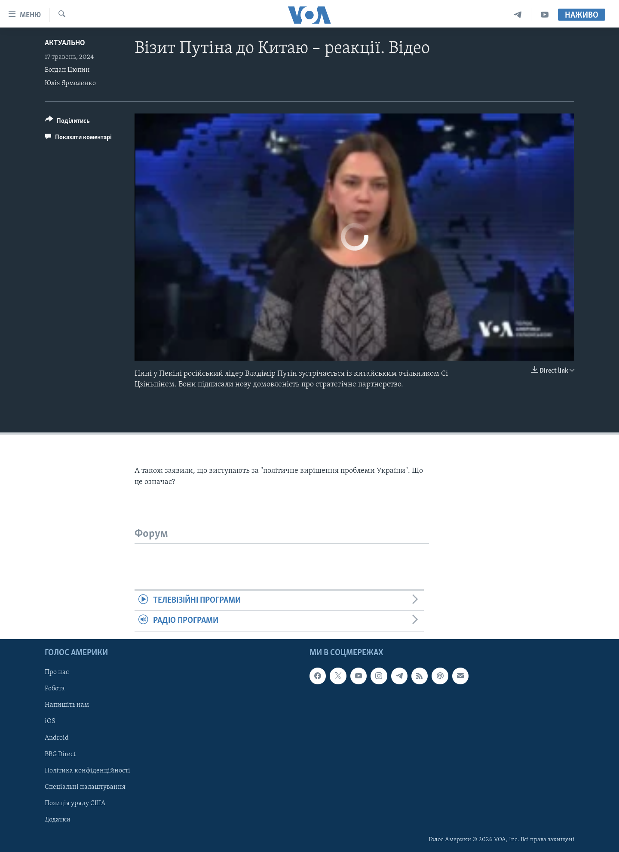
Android (57, 737)
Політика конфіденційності (87, 770)
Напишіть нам (67, 705)
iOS (50, 721)
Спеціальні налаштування (85, 786)
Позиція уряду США (75, 803)
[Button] (67, 122)
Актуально (65, 43)
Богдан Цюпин (67, 70)
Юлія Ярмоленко (70, 83)
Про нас (57, 672)
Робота (55, 688)
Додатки (57, 819)
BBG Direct (60, 754)
